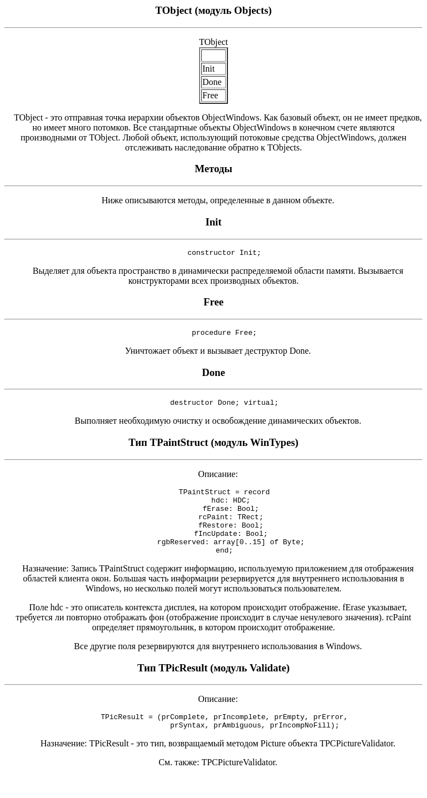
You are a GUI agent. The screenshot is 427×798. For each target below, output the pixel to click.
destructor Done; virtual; (213, 407)
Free (213, 303)
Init (213, 222)
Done (213, 376)
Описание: (213, 479)
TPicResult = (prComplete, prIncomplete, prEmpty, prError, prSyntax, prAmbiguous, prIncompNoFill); (213, 741)
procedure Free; (213, 335)
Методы (213, 168)
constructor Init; (213, 254)
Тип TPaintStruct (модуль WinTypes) (213, 447)
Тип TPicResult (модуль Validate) (213, 686)
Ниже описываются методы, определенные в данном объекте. (214, 200)
